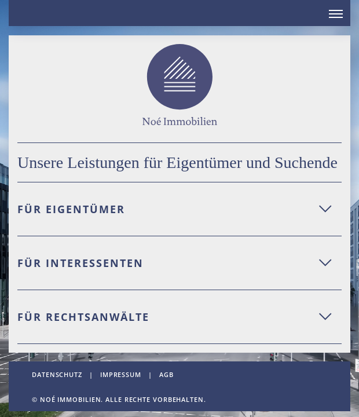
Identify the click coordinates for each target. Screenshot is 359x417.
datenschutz (57, 374)
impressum (120, 374)
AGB (166, 374)
